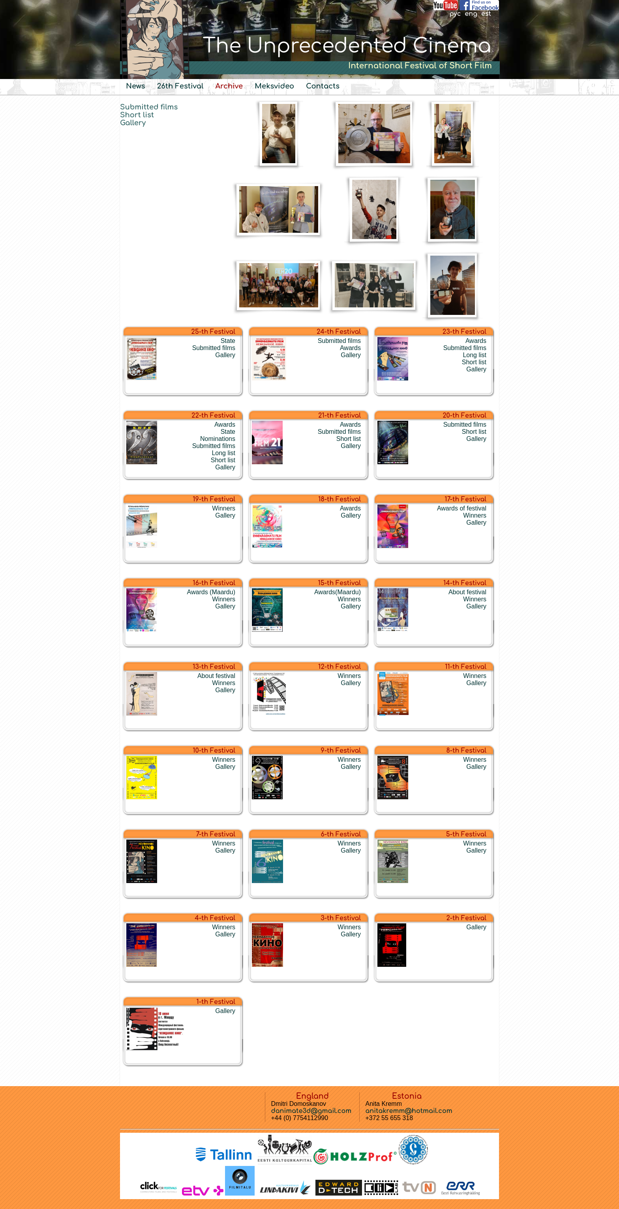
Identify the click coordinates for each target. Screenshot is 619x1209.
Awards (350, 348)
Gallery (133, 123)
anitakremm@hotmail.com (409, 1111)
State (228, 340)
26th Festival (180, 86)
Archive (229, 86)
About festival (467, 592)
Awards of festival (461, 508)
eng (471, 13)
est (486, 13)
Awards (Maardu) (211, 592)
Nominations (217, 438)
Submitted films (149, 107)
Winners (223, 508)
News (135, 86)
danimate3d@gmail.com (311, 1111)
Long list (474, 355)
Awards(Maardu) (337, 592)
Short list (137, 115)
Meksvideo (274, 86)
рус (455, 13)
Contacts (323, 86)
